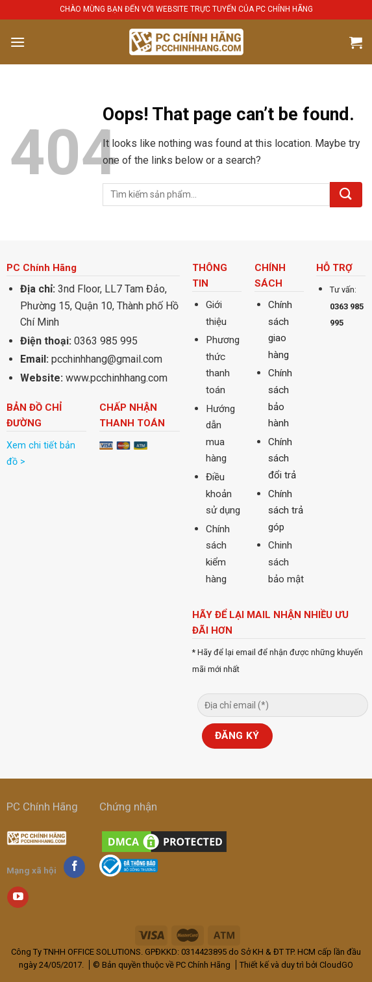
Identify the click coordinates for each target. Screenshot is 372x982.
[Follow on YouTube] (18, 897)
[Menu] (17, 42)
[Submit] (346, 194)
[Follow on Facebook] (74, 867)
